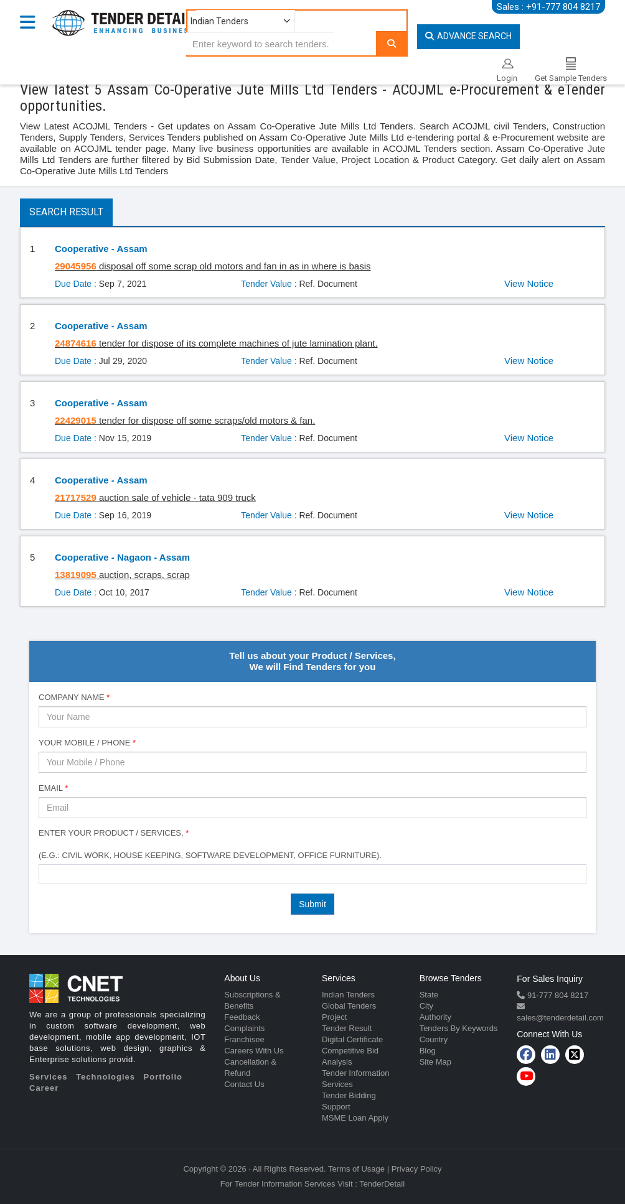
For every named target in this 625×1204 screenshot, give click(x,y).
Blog (428, 1050)
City (426, 1005)
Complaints (244, 1028)
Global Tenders (349, 1005)
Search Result (66, 212)
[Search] (391, 43)
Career (44, 1088)
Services (48, 1076)
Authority (435, 1017)
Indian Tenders (348, 994)
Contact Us (244, 1084)
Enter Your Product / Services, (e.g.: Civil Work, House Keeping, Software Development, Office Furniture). (210, 844)
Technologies (105, 1076)
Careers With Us (253, 1050)
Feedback (242, 1017)
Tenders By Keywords (459, 1028)
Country (434, 1039)
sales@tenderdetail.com (560, 1017)
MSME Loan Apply (355, 1117)
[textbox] (45, 873)
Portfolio (163, 1076)
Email (53, 788)
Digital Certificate (352, 1039)
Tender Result (347, 1028)
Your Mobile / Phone (87, 742)
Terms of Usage (356, 1169)
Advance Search (468, 36)
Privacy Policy (417, 1169)
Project (334, 1017)
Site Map (435, 1061)
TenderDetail (382, 1183)
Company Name (74, 697)
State (429, 994)
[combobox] (312, 874)
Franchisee (244, 1039)
